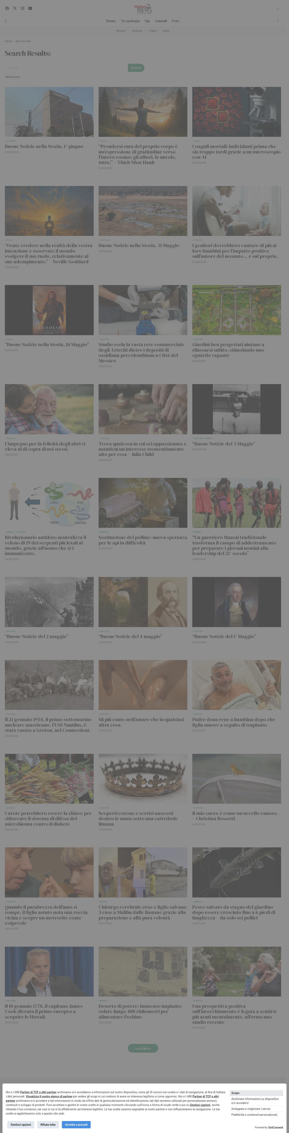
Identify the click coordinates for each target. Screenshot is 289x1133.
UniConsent (275, 1127)
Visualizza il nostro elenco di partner (49, 1096)
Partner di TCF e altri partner (38, 1092)
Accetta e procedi (77, 1124)
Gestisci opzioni (200, 1104)
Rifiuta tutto (48, 1124)
